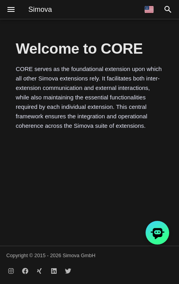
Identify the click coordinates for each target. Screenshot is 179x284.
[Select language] (149, 9)
